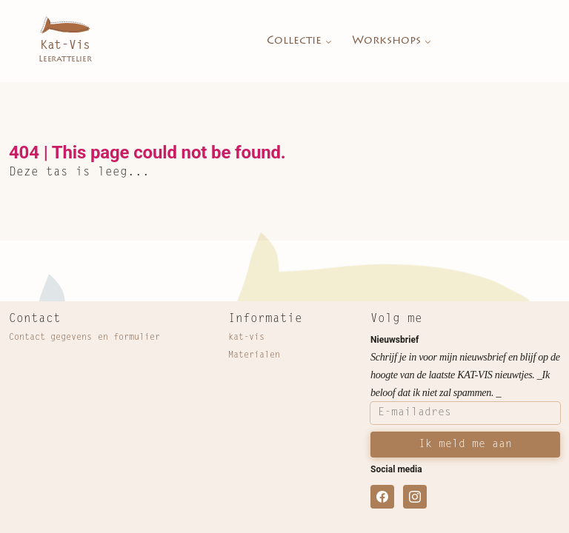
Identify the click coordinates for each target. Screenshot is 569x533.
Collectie (300, 41)
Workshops (392, 41)
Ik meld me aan (465, 444)
